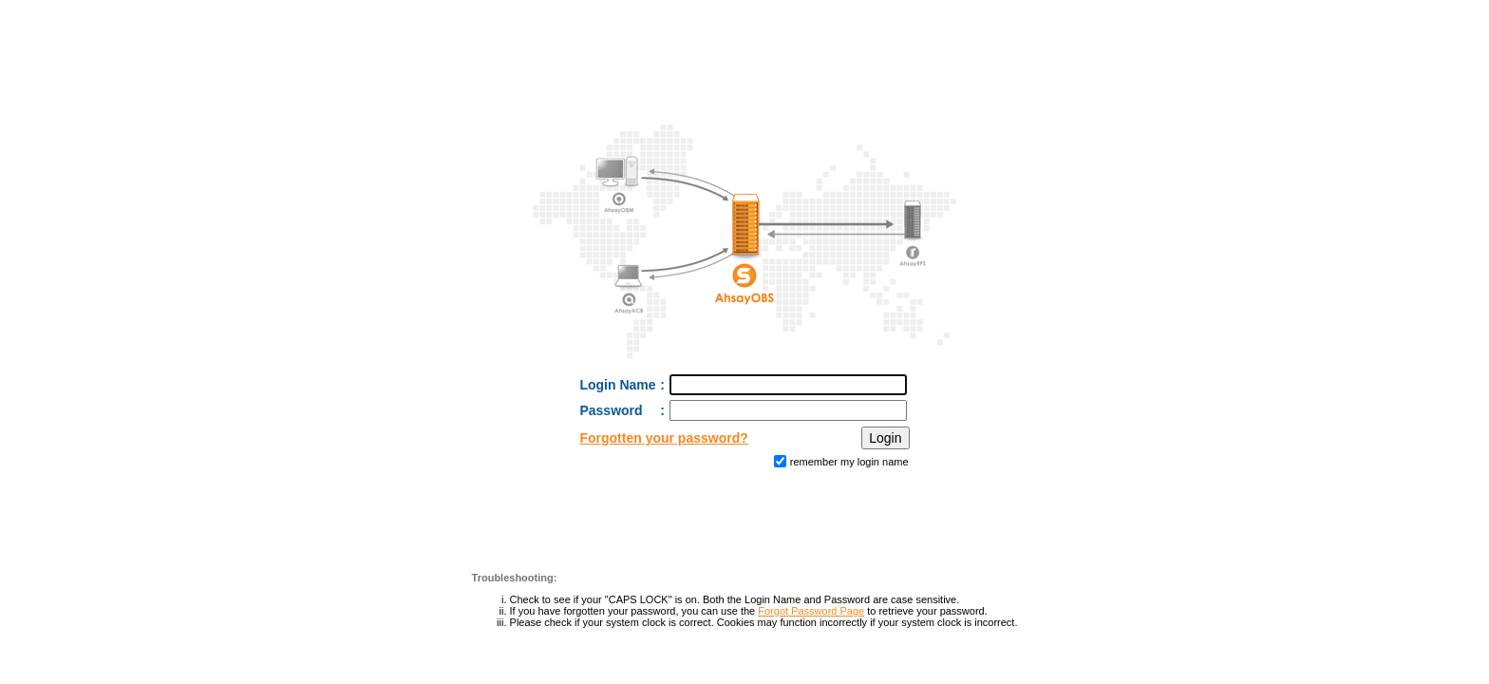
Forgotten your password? (663, 438)
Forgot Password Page (811, 611)
